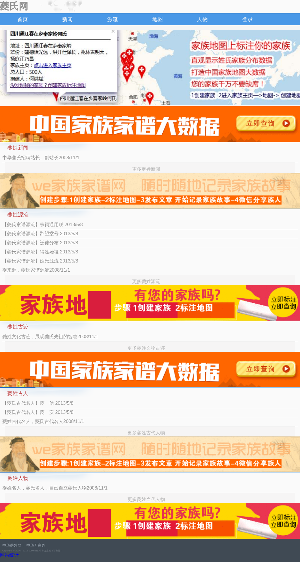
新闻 (67, 19)
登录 (247, 19)
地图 (157, 19)
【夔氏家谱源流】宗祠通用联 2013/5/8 (42, 224)
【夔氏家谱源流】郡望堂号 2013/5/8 (40, 233)
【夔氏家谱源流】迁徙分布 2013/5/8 (40, 242)
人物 (202, 19)
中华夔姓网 (11, 545)
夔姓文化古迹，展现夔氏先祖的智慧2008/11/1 (50, 336)
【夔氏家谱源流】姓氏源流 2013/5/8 (40, 260)
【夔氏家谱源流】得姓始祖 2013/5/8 (40, 251)
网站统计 (9, 555)
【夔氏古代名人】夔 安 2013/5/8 (38, 412)
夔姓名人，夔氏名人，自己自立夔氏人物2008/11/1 (55, 487)
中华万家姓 (35, 545)
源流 (112, 19)
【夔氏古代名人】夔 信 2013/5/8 (38, 403)
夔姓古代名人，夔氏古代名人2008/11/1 (43, 421)
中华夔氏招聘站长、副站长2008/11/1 (40, 157)
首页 (22, 19)
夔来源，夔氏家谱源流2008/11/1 (36, 270)
